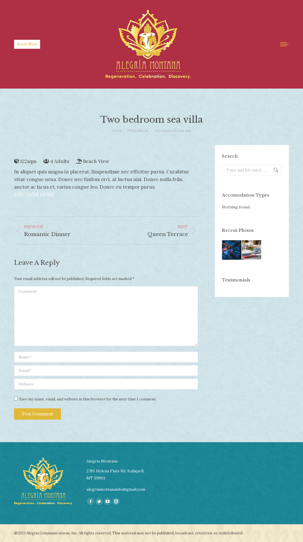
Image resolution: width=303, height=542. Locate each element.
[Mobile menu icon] (284, 44)
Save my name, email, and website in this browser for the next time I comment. (88, 399)
